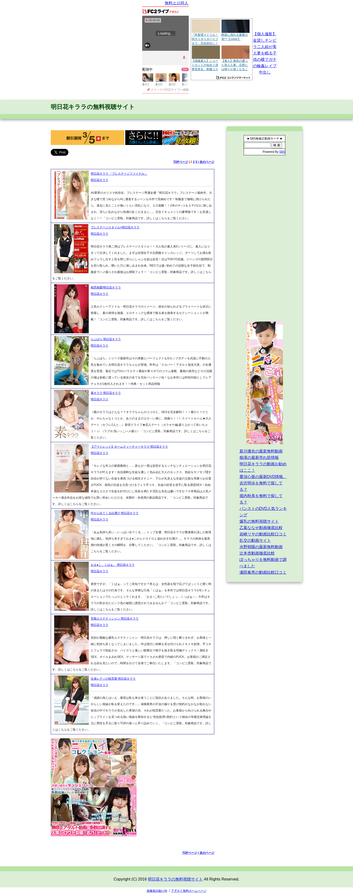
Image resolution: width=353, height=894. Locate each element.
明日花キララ (99, 180)
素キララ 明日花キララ (106, 393)
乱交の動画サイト (255, 540)
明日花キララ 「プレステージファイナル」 (119, 173)
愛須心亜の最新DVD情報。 (263, 477)
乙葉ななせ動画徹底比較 (261, 528)
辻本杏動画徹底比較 (257, 553)
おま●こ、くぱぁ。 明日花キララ (113, 565)
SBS (282, 152)
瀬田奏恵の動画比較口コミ (263, 572)
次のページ (207, 162)
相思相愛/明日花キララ (106, 287)
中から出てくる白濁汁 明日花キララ (115, 513)
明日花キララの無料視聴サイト (93, 107)
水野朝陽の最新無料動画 (261, 547)
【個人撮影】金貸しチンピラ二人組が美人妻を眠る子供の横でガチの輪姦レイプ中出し (265, 53)
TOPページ (180, 162)
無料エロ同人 (176, 3)
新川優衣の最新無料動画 (261, 451)
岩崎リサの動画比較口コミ (263, 534)
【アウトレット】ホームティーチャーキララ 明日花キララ (129, 446)
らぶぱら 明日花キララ (106, 339)
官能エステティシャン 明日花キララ (115, 618)
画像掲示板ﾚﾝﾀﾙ (157, 891)
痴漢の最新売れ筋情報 (259, 457)
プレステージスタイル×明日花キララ (115, 227)
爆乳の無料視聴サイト (259, 521)
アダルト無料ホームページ (188, 891)
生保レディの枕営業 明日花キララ (113, 678)
